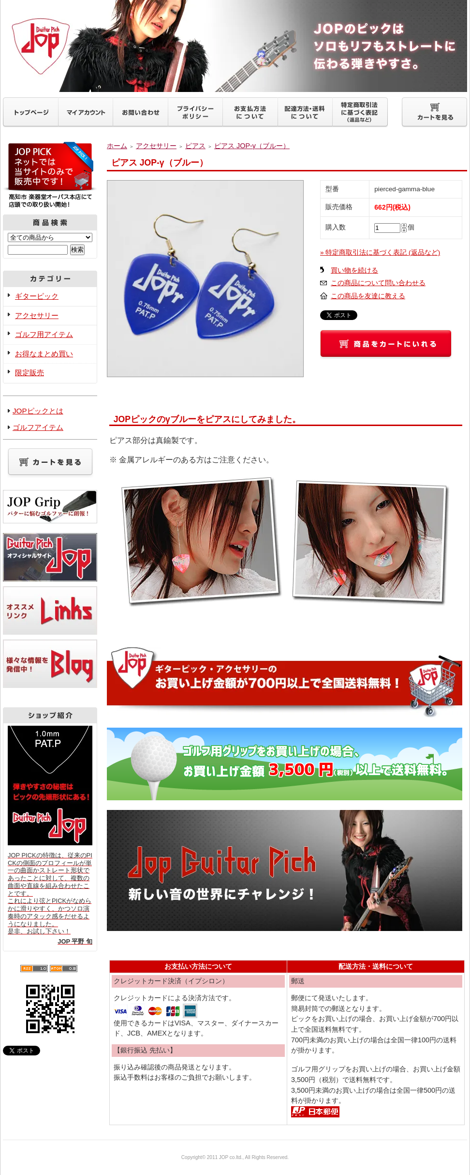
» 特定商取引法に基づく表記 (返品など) (380, 252)
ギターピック (37, 296)
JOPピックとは (38, 411)
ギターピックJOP (235, 46)
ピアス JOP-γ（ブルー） (252, 146)
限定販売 (29, 372)
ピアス (195, 146)
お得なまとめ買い (44, 354)
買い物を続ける (354, 270)
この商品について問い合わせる (378, 283)
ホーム (117, 146)
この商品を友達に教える (368, 296)
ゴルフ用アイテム (44, 334)
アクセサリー (37, 315)
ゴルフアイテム (38, 427)
